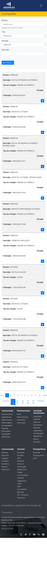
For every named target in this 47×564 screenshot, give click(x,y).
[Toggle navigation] (41, 6)
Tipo (3, 32)
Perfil (19, 414)
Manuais (20, 492)
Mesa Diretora (22, 417)
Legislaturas (6, 417)
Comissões (21, 420)
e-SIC (35, 458)
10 (39, 395)
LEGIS (19, 484)
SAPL (19, 458)
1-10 (13, 402)
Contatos (5, 461)
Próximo (41, 401)
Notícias (5, 452)
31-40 (28, 402)
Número (5, 20)
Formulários (22, 489)
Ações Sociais (7, 420)
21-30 (23, 402)
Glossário (37, 442)
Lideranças (21, 422)
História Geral (7, 414)
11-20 (18, 402)
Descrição (5, 50)
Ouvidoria (5, 464)
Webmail (20, 461)
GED (19, 486)
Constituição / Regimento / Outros (38, 436)
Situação (5, 41)
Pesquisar (8, 63)
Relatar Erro (22, 469)
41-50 (33, 402)
